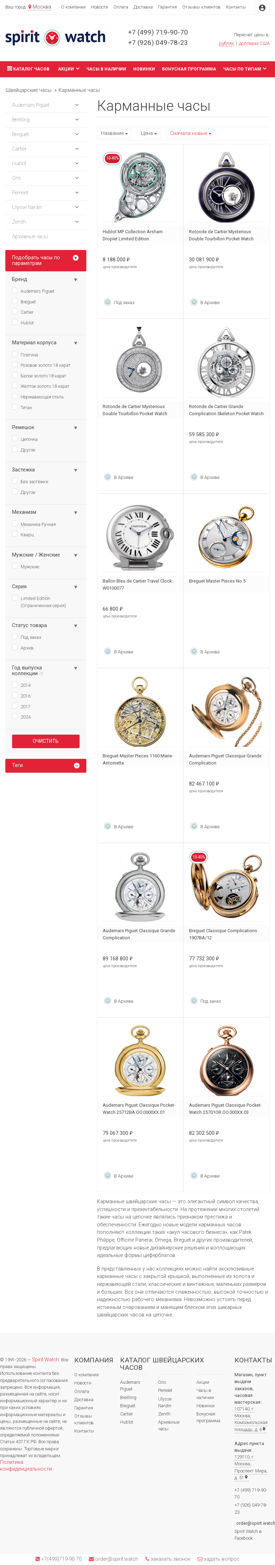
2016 (21, 695)
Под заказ (26, 636)
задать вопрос (221, 1559)
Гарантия (167, 7)
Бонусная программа (189, 69)
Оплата (120, 7)
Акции (68, 69)
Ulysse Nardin (165, 1402)
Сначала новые (188, 133)
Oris (162, 1382)
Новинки (144, 69)
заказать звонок (169, 1559)
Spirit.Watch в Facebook (248, 1535)
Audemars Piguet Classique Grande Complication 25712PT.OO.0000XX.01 (139, 938)
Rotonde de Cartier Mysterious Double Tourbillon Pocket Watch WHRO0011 (221, 239)
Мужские (25, 566)
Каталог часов (27, 69)
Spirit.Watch (45, 1360)
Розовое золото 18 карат (41, 364)
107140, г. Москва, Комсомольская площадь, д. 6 (251, 1419)
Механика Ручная (34, 524)
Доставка (143, 7)
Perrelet (165, 1390)
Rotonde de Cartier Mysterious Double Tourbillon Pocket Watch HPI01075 (135, 413)
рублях (226, 43)
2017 (21, 706)
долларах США (254, 43)
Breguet (24, 301)
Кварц (23, 534)
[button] (77, 105)
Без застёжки (30, 481)
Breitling (128, 1397)
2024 (21, 716)
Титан (22, 407)
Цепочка (25, 438)
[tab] (45, 766)
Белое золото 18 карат (39, 375)
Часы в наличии (106, 69)
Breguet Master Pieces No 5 (217, 581)
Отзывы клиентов (201, 7)
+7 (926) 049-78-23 (158, 42)
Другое (23, 449)
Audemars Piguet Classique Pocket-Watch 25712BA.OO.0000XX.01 (139, 1108)
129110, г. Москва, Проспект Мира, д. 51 (251, 1467)
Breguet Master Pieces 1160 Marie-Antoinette (138, 759)
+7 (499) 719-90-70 (158, 32)
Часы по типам (244, 69)
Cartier (22, 311)
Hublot (23, 322)
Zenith (164, 1414)
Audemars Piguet (33, 290)
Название (112, 133)
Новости (99, 7)
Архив (23, 647)
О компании (73, 7)
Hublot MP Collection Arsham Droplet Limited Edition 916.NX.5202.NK (133, 239)
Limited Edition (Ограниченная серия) (39, 601)
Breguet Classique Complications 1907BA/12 (223, 934)
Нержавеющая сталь (38, 396)
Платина (25, 354)
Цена (147, 133)
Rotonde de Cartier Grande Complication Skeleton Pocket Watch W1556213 (226, 413)
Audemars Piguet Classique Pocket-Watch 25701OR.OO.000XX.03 (225, 1108)
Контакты (236, 7)
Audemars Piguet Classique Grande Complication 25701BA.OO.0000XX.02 (225, 763)
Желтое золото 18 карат (41, 385)
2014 (21, 685)
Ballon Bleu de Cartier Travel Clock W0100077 (137, 584)
